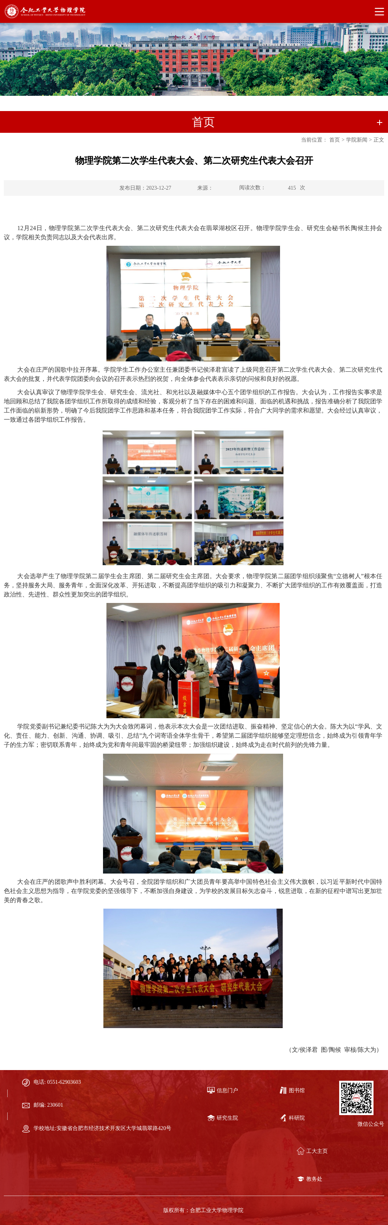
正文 (379, 140)
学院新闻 (356, 140)
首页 (334, 140)
